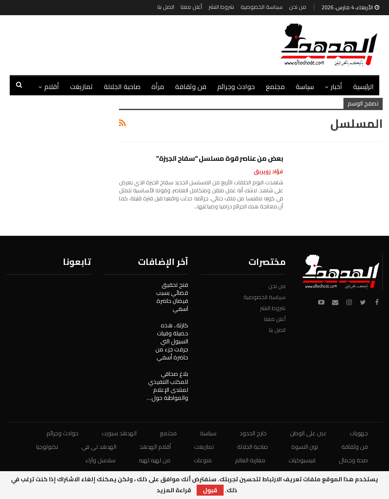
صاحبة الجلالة (122, 86)
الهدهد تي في (98, 446)
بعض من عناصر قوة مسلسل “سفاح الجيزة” (219, 158)
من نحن (297, 7)
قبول (210, 490)
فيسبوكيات (302, 460)
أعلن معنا (191, 7)
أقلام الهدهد (155, 446)
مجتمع (275, 86)
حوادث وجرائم (236, 86)
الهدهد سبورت (119, 433)
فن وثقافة (190, 86)
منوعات (203, 460)
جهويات (359, 433)
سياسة (305, 86)
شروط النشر (221, 7)
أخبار (336, 86)
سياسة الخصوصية (261, 7)
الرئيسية (363, 86)
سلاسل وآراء (100, 460)
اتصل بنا (165, 7)
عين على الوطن (308, 433)
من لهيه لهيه (154, 460)
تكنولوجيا (47, 446)
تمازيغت (81, 86)
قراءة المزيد (174, 490)
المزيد (51, 86)
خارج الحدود (253, 433)
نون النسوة (304, 446)
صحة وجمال (353, 460)
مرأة (157, 86)
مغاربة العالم (250, 460)
